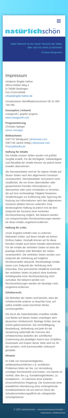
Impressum (46, 413)
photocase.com (38, 139)
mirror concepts (14, 130)
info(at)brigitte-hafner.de (18, 95)
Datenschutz (59, 413)
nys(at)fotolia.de (16, 146)
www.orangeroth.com (17, 117)
